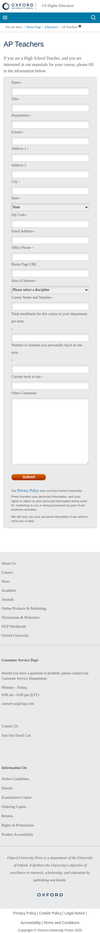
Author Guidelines (15, 779)
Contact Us (10, 726)
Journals (8, 600)
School (16, 132)
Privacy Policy (28, 491)
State (15, 198)
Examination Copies (17, 797)
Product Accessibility (17, 835)
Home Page (33, 27)
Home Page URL (24, 264)
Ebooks (7, 788)
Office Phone (21, 248)
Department (20, 115)
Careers (7, 572)
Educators (51, 27)
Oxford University (15, 636)
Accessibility (30, 923)
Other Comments (24, 393)
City (14, 182)
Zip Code (18, 215)
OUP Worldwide (14, 627)
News (6, 581)
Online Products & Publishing (24, 609)
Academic (9, 590)
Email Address (22, 231)
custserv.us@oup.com (18, 704)
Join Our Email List (16, 735)
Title (14, 99)
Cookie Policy (50, 913)
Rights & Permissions (18, 825)
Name (15, 83)
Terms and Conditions (61, 923)
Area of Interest (22, 281)
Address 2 (18, 165)
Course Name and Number (31, 297)
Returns (7, 816)
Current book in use (26, 377)
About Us (9, 563)
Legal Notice (74, 913)
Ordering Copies (14, 807)
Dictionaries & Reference (21, 618)
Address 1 (18, 149)
